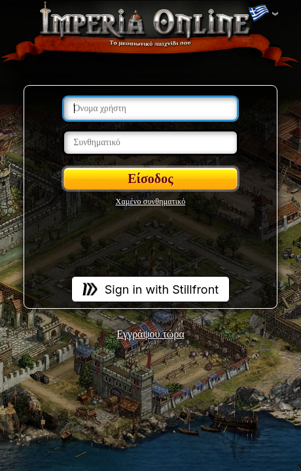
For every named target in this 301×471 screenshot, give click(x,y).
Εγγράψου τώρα (150, 334)
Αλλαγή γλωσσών (258, 14)
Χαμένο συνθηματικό (151, 201)
